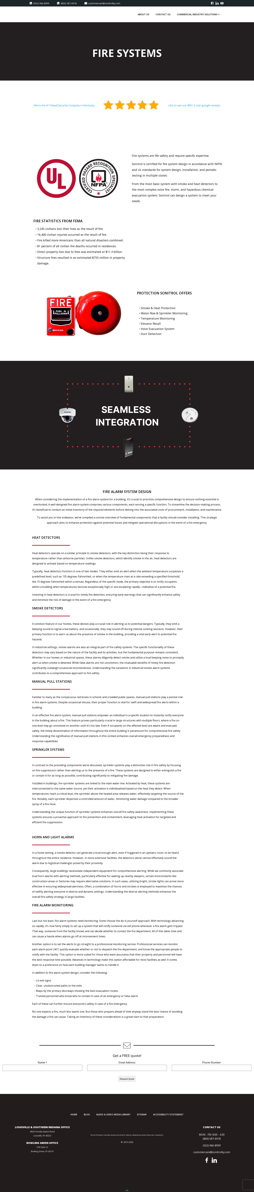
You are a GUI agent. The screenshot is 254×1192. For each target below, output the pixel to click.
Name (42, 1062)
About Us (143, 14)
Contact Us (163, 14)
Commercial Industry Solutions (198, 14)
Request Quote (127, 1079)
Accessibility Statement (168, 1114)
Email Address (127, 1062)
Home (73, 1114)
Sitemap (142, 1114)
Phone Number (211, 1062)
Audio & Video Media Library (113, 1114)
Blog (87, 1114)
